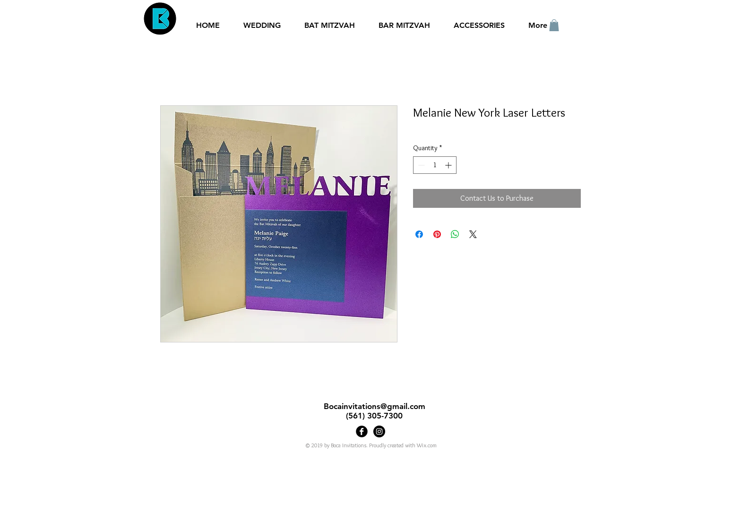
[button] (554, 25)
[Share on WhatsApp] (455, 234)
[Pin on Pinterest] (437, 234)
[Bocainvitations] (379, 431)
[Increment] (449, 165)
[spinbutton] (434, 165)
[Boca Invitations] (362, 431)
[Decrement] (420, 165)
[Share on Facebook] (419, 234)
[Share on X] (473, 234)
